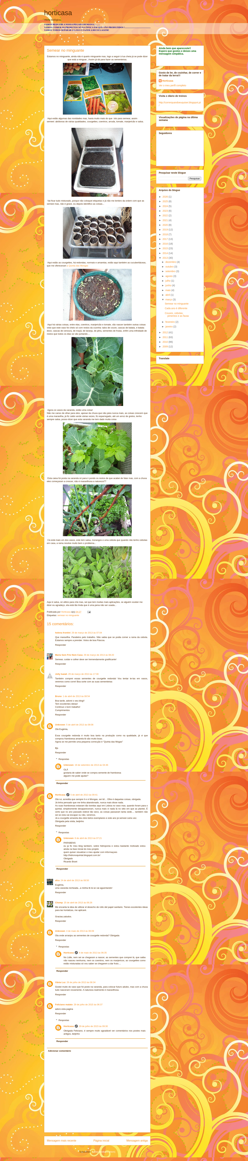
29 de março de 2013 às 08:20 (99, 655)
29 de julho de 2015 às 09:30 (93, 1026)
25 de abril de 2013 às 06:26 (78, 902)
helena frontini (63, 632)
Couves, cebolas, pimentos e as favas (177, 314)
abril (167, 294)
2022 (166, 215)
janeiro (169, 326)
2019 (166, 229)
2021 (166, 220)
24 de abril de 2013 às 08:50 (75, 880)
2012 (166, 332)
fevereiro (170, 322)
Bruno (58, 696)
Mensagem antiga (137, 1140)
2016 (166, 243)
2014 (166, 253)
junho (168, 285)
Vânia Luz (60, 982)
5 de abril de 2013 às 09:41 (84, 794)
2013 (166, 257)
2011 (166, 337)
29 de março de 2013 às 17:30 (83, 674)
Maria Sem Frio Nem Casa (69, 655)
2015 (166, 248)
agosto (169, 276)
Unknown (60, 724)
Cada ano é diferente (176, 308)
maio (168, 290)
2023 (166, 210)
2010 (166, 341)
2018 (166, 234)
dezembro (171, 262)
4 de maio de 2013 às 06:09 (80, 931)
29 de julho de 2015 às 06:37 (88, 1004)
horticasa (58, 13)
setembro (170, 271)
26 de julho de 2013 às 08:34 (81, 982)
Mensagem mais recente (61, 1140)
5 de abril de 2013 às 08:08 (80, 724)
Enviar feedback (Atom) (103, 1151)
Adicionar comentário (59, 1051)
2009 (166, 346)
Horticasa (60, 794)
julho (168, 280)
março (169, 299)
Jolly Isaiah (61, 674)
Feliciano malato (64, 1004)
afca (57, 880)
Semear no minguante (177, 303)
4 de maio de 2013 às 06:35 (93, 952)
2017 (166, 239)
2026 (166, 196)
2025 (166, 201)
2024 (166, 206)
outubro (169, 266)
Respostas (64, 759)
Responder (60, 645)
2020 (166, 225)
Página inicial (101, 1140)
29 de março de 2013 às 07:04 (87, 632)
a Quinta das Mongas (77, 265)
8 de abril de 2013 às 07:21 (88, 838)
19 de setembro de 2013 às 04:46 (91, 765)
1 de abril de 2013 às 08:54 (76, 696)
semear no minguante (68, 615)
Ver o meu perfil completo (172, 85)
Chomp (59, 902)
